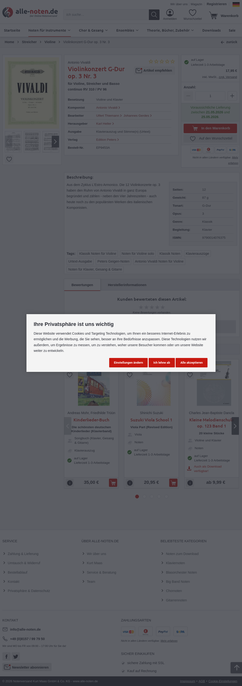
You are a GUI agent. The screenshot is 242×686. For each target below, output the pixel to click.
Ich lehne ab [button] (161, 362)
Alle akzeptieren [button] (191, 362)
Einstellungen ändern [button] (128, 362)
